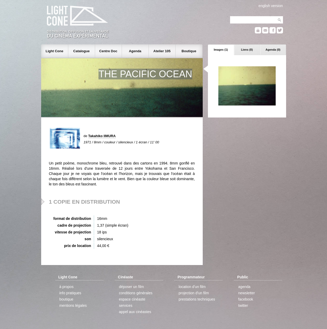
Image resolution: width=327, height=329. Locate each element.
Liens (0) (247, 49)
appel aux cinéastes (135, 312)
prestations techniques (196, 299)
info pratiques (70, 293)
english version (270, 6)
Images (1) (221, 49)
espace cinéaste (132, 299)
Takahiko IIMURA (102, 136)
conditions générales (135, 293)
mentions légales (73, 305)
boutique (66, 299)
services (125, 305)
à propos (66, 287)
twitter (243, 305)
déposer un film (131, 287)
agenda (244, 287)
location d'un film (192, 287)
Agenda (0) (273, 49)
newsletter (246, 293)
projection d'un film (193, 293)
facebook (245, 299)
